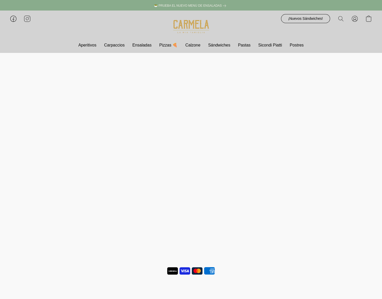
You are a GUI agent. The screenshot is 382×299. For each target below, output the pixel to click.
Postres (297, 45)
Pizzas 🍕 (168, 45)
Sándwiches (219, 45)
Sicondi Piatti (270, 45)
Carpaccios (114, 45)
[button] (191, 26)
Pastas (244, 45)
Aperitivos (87, 45)
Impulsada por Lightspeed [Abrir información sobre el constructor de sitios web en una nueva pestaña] (191, 286)
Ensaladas (142, 45)
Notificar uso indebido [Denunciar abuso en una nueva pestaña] (191, 279)
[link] (191, 6)
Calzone (192, 45)
